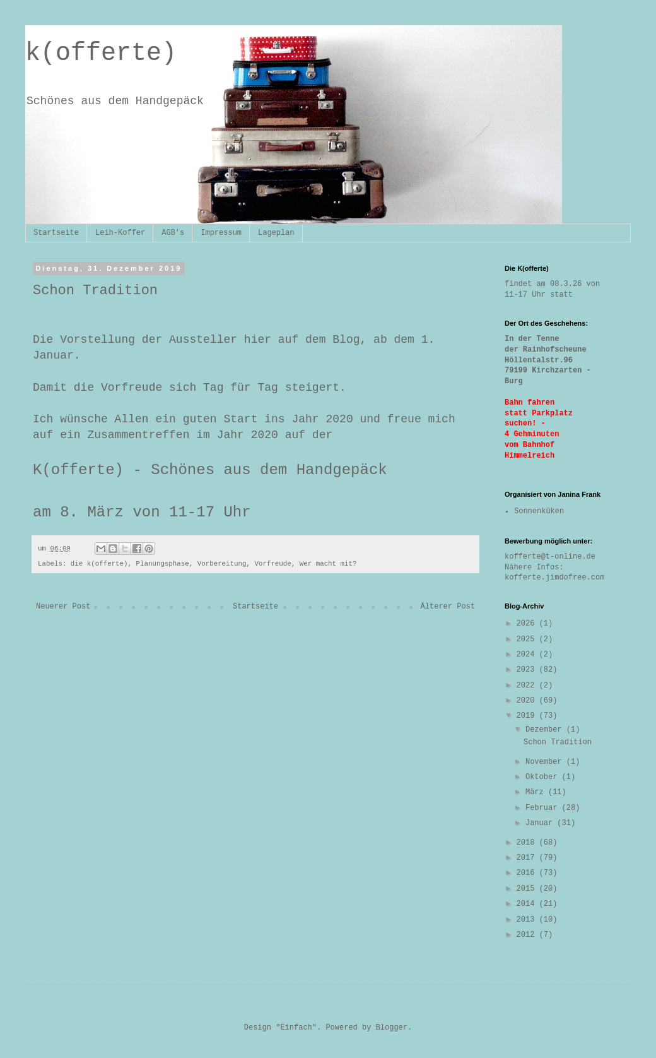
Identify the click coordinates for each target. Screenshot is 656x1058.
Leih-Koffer (120, 233)
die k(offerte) (99, 564)
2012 (528, 934)
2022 (528, 685)
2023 (528, 669)
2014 (528, 904)
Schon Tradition (558, 742)
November (545, 762)
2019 (528, 715)
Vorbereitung (222, 564)
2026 (528, 623)
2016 (528, 873)
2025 (528, 639)
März (536, 792)
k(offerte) (101, 53)
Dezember (545, 729)
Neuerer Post (63, 606)
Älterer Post (448, 606)
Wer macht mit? (328, 564)
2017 (528, 857)
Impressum (221, 233)
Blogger (391, 1027)
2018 (528, 842)
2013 (528, 919)
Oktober (543, 777)
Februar (543, 808)
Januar (541, 823)
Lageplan (276, 233)
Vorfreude (272, 564)
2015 (528, 888)
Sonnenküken (539, 511)
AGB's (172, 233)
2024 (528, 654)
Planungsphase (162, 564)
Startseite (56, 233)
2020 (528, 700)
